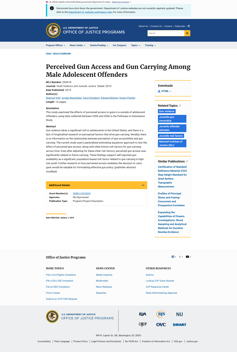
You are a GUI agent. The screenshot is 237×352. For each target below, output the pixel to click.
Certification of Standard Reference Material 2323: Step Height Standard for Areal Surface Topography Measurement (172, 176)
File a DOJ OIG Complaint (59, 280)
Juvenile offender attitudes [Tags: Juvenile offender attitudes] (169, 128)
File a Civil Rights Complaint (61, 274)
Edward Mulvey (109, 97)
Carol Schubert (91, 97)
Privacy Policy (80, 341)
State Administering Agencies (161, 292)
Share (189, 26)
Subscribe (180, 26)
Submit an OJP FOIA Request (61, 298)
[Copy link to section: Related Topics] (179, 105)
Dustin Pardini (127, 97)
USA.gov (178, 341)
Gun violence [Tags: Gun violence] (166, 111)
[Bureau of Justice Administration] (142, 312)
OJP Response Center (157, 286)
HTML (166, 91)
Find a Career (53, 292)
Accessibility (44, 341)
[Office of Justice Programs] (53, 30)
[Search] (166, 33)
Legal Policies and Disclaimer (106, 341)
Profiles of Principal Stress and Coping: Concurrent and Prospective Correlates (171, 199)
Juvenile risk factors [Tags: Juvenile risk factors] (171, 135)
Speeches (101, 292)
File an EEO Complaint (58, 286)
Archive (150, 274)
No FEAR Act (131, 341)
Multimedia (102, 280)
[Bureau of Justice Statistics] (161, 316)
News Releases (104, 286)
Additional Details (59, 185)
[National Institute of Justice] (180, 313)
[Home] (94, 30)
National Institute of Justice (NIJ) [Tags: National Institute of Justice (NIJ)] (170, 143)
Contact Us (156, 26)
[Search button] (187, 33)
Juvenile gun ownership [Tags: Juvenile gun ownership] (166, 118)
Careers (168, 26)
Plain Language (62, 341)
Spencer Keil (53, 97)
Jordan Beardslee (71, 97)
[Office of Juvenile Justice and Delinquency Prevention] (143, 325)
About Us (143, 26)
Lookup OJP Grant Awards (160, 280)
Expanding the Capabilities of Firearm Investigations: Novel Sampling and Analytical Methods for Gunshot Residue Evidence (172, 222)
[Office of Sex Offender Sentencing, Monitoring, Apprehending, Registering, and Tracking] (179, 323)
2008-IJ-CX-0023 (82, 193)
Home (48, 53)
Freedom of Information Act (156, 341)
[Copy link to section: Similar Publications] (186, 161)
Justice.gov (192, 341)
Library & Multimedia (62, 53)
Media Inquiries (104, 274)
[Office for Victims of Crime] (161, 324)
